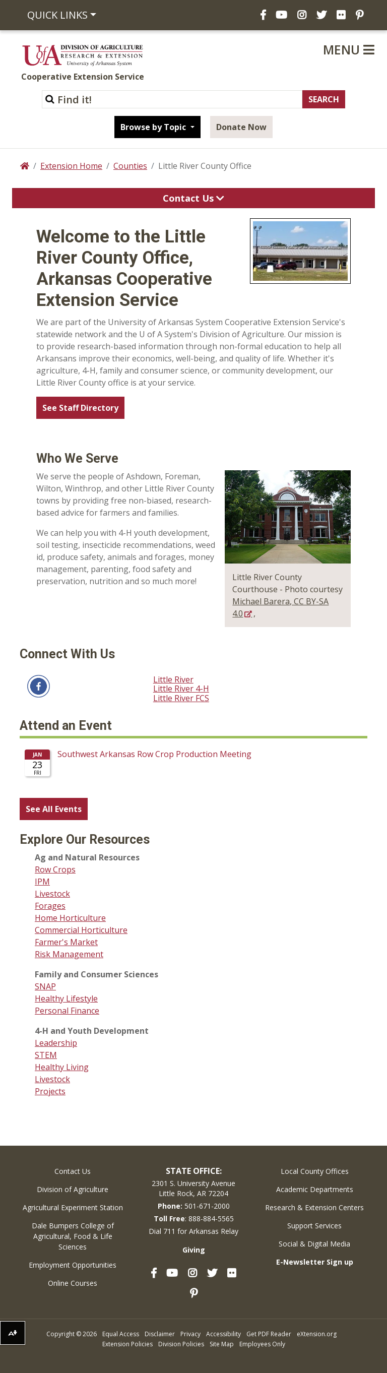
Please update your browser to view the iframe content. (193, 766)
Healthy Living (62, 1067)
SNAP (45, 986)
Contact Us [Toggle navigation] (193, 198)
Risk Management (69, 954)
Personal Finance (67, 1010)
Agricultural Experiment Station (73, 1207)
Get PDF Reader (268, 1334)
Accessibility (223, 1334)
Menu (348, 49)
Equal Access (120, 1334)
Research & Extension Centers (314, 1207)
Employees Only (262, 1344)
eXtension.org (317, 1334)
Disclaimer (160, 1334)
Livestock (52, 893)
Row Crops (55, 869)
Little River (173, 679)
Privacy (190, 1334)
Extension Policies (127, 1344)
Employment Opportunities (72, 1265)
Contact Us (72, 1171)
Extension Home (71, 165)
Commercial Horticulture (81, 929)
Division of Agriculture (72, 1189)
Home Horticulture (70, 917)
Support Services (314, 1225)
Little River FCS (181, 698)
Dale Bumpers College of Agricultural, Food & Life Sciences (73, 1236)
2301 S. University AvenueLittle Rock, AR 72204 (193, 1188)
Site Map (222, 1344)
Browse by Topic (154, 127)
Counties (130, 165)
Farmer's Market (66, 942)
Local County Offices (315, 1171)
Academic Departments (314, 1189)
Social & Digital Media (314, 1244)
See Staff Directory (80, 407)
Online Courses (72, 1283)
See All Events (54, 809)
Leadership (56, 1042)
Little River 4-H (181, 688)
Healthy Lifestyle (66, 998)
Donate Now (241, 127)
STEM (46, 1054)
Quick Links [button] (57, 15)
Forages (50, 905)
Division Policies (181, 1344)
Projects (50, 1091)
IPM (42, 881)
